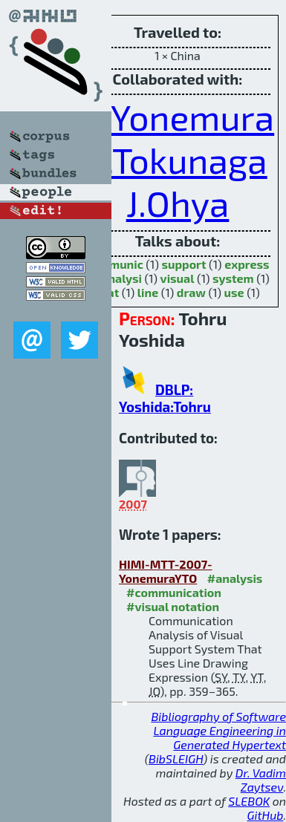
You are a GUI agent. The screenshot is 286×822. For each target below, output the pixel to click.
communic (114, 264)
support (183, 264)
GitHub (265, 815)
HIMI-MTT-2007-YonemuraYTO (165, 571)
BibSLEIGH (176, 758)
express (246, 264)
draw (191, 292)
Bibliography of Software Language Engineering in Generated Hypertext (218, 730)
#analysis (235, 578)
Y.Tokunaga (177, 159)
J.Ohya (178, 202)
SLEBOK (249, 801)
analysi (121, 278)
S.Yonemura (179, 116)
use (234, 292)
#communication (173, 592)
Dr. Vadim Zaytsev (260, 780)
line (147, 292)
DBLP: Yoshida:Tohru (165, 398)
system (233, 278)
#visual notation (172, 606)
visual (177, 278)
